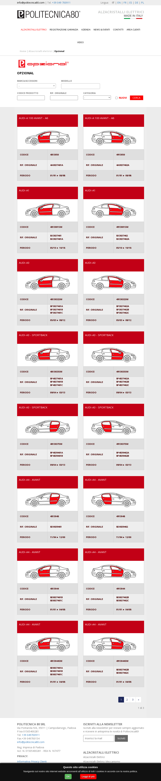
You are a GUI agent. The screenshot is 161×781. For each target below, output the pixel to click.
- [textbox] (19, 86)
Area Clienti (133, 29)
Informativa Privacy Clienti (32, 761)
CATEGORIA (89, 93)
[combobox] (36, 85)
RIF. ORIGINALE (58, 93)
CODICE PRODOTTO (27, 93)
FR (124, 2)
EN (119, 2)
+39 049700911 (31, 735)
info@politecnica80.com (30, 2)
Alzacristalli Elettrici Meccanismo (101, 761)
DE (136, 2)
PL (142, 2)
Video (80, 42)
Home (23, 51)
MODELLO (66, 80)
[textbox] (63, 86)
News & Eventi (102, 29)
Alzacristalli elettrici (34, 29)
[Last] (138, 700)
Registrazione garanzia (64, 29)
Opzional (59, 51)
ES (130, 2)
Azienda (85, 29)
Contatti (118, 29)
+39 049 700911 (61, 2)
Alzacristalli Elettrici (94, 757)
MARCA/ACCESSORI (27, 80)
